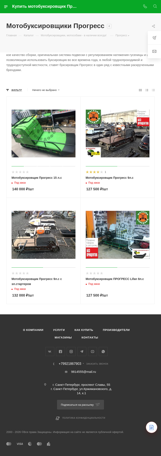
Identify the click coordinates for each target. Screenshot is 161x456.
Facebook (60, 351)
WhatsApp (103, 351)
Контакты (90, 337)
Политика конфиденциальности (83, 418)
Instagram (71, 351)
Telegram (81, 351)
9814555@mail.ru (83, 371)
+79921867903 (70, 363)
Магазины (63, 337)
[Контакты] (151, 427)
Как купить (83, 330)
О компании (33, 330)
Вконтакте (49, 351)
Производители (116, 330)
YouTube (92, 351)
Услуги (59, 330)
